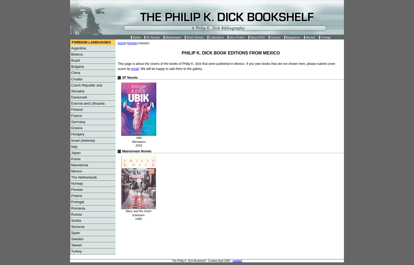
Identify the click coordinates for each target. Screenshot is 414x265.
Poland (76, 196)
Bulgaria (77, 67)
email (135, 69)
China (75, 73)
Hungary (77, 134)
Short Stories (195, 37)
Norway (77, 183)
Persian (77, 190)
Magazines (293, 37)
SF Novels (153, 37)
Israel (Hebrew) (83, 141)
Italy (74, 147)
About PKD (257, 37)
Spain (75, 233)
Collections (216, 37)
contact (237, 260)
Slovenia (78, 227)
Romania (78, 208)
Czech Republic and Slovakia (86, 88)
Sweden (77, 239)
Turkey (76, 251)
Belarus (77, 54)
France (76, 116)
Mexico (76, 171)
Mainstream (173, 37)
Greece (77, 128)
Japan (75, 153)
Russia (76, 214)
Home (137, 37)
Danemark (79, 97)
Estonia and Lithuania (88, 103)
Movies (310, 37)
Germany (78, 122)
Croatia (76, 79)
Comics (275, 37)
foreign (132, 43)
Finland (77, 110)
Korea (75, 159)
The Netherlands (84, 177)
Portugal (77, 202)
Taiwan (76, 245)
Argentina (78, 48)
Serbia (76, 221)
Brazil (75, 60)
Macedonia (79, 165)
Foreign (326, 37)
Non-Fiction (236, 37)
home (122, 43)
